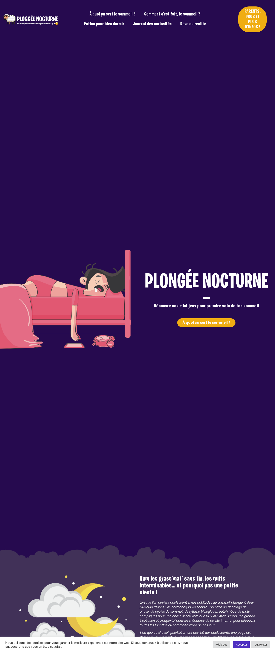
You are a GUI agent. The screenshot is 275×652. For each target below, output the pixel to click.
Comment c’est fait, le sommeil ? (172, 14)
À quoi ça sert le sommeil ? (113, 14)
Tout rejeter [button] (260, 644)
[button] (252, 19)
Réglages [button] (221, 644)
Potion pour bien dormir (104, 24)
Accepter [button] (241, 644)
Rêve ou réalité (193, 24)
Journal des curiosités (152, 24)
